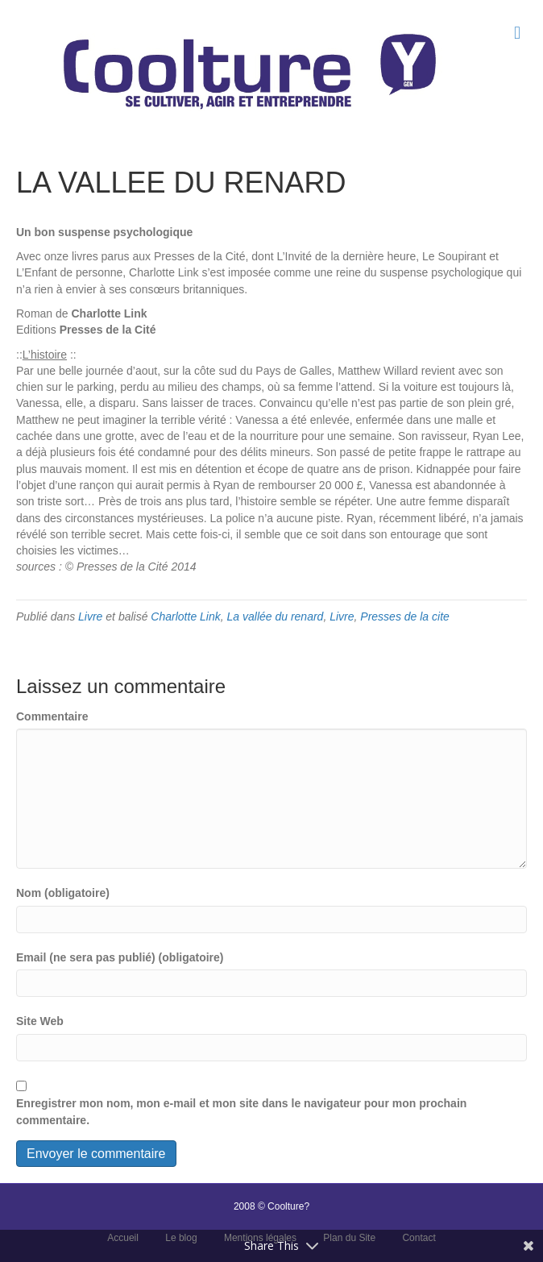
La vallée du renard (275, 616)
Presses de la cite (405, 616)
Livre (90, 616)
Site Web (40, 1021)
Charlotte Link (185, 616)
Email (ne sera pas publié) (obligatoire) (120, 957)
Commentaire (52, 716)
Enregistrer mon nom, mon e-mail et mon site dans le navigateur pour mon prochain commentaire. (241, 1111)
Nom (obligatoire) (63, 892)
